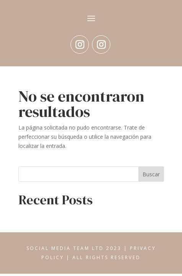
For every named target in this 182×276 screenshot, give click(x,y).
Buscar (151, 174)
